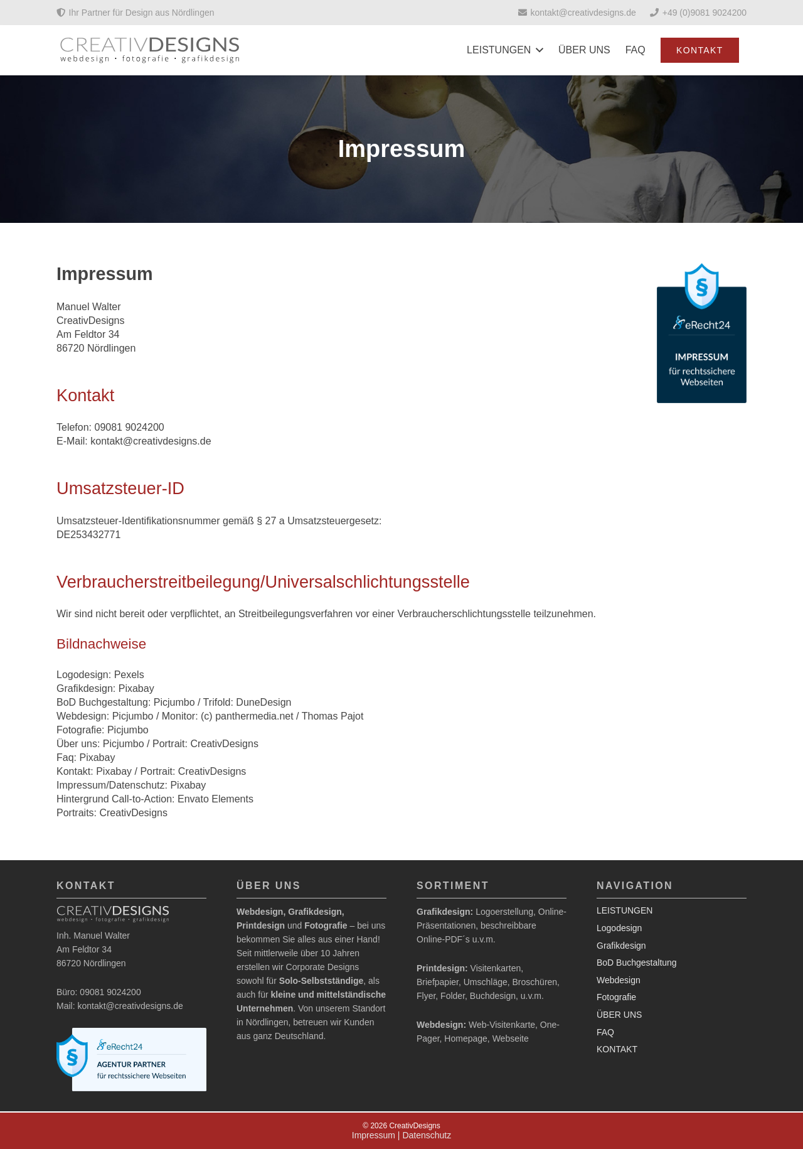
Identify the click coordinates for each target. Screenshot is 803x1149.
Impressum (373, 1135)
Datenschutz (426, 1135)
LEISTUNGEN (624, 910)
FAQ (605, 1032)
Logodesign (619, 928)
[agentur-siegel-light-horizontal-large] (131, 1059)
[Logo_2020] (150, 50)
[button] (537, 50)
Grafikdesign (621, 946)
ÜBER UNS (619, 1015)
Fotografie (616, 997)
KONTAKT (617, 1049)
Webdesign (619, 980)
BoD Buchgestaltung (637, 963)
